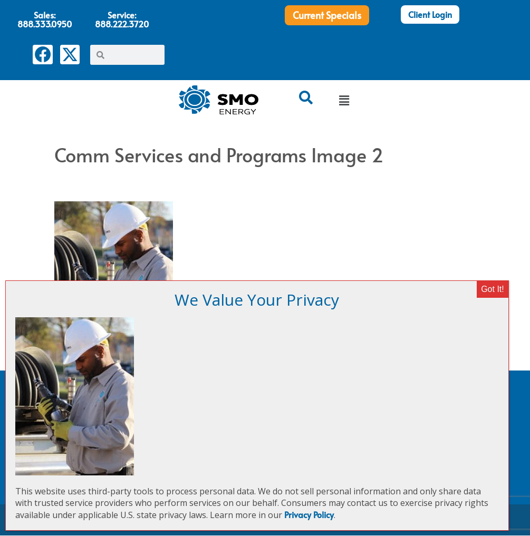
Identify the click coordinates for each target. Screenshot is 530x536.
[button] (344, 101)
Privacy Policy (309, 514)
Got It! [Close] (492, 289)
